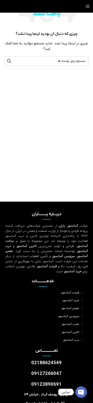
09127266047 (46, 374)
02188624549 (46, 363)
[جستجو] (46, 61)
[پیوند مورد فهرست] (42, 292)
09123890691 (46, 384)
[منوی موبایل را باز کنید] (87, 6)
